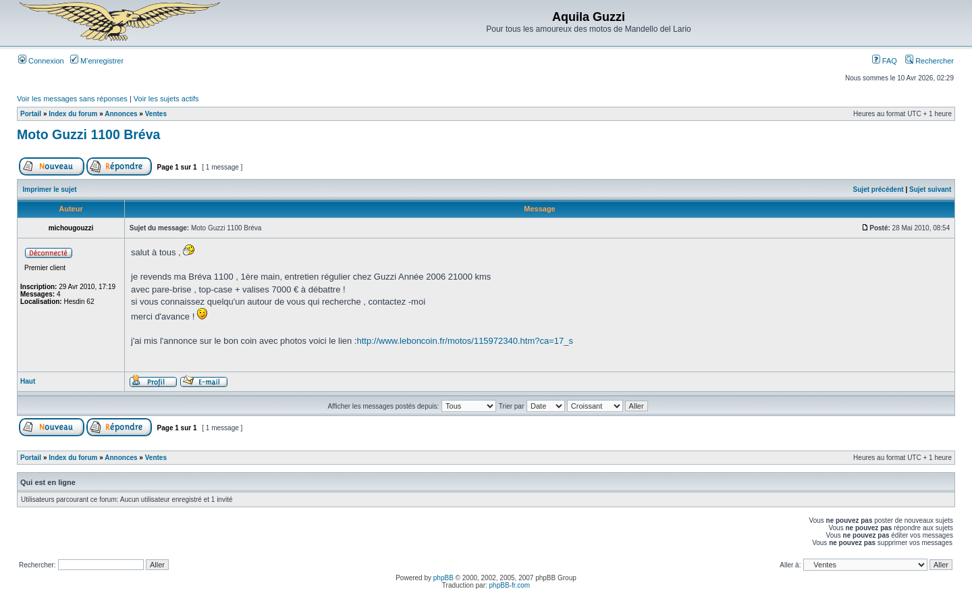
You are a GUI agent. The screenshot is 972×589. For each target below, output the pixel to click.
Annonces (121, 114)
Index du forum (73, 114)
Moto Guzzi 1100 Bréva (88, 134)
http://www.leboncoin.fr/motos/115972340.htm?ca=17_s (464, 341)
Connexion (41, 61)
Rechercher (929, 61)
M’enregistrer (97, 61)
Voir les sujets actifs (166, 99)
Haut (27, 381)
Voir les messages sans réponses (72, 99)
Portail (30, 114)
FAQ (884, 61)
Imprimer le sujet (50, 189)
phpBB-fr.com (510, 585)
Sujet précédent (878, 189)
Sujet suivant (930, 189)
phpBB (443, 578)
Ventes (156, 114)
